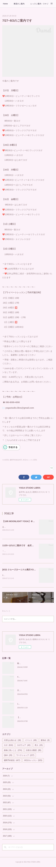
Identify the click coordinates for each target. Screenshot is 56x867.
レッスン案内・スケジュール (39, 4)
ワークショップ (25, 756)
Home (5, 4)
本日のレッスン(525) (30, 460)
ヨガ (8, 746)
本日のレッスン (33, 761)
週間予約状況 (12, 761)
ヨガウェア (23, 746)
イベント (31, 741)
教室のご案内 (19, 4)
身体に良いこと (13, 751)
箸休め (45, 741)
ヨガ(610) (5, 460)
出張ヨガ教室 (33, 751)
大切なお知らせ (12, 741)
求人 (39, 746)
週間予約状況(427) (16, 460)
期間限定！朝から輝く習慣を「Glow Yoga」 (35, 664)
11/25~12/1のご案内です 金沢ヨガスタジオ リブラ (27, 545)
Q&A (8, 756)
